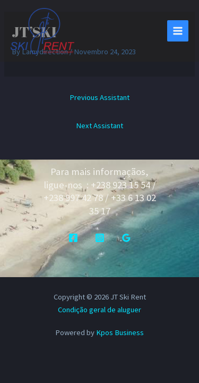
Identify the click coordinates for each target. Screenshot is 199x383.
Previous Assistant (99, 97)
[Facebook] (73, 238)
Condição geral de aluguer (99, 309)
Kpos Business (120, 332)
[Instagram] (100, 238)
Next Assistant (99, 125)
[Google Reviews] (126, 238)
